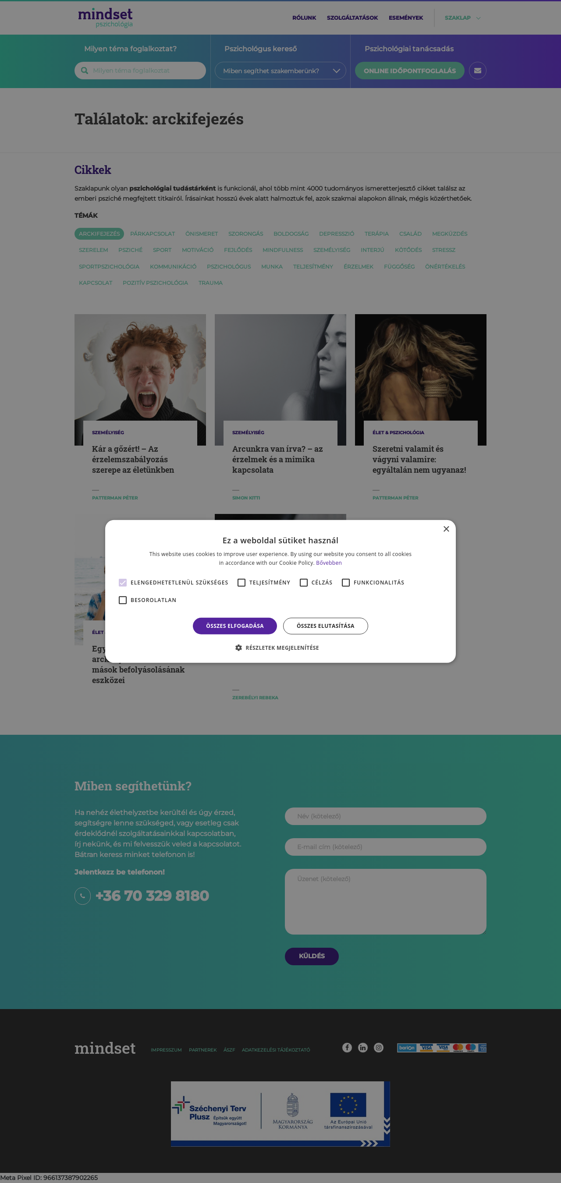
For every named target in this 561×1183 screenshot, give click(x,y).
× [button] (446, 529)
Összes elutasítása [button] (326, 626)
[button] (280, 647)
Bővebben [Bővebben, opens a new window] (329, 563)
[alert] (280, 591)
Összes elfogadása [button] (235, 626)
